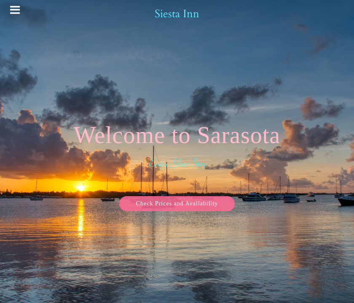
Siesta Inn (177, 13)
